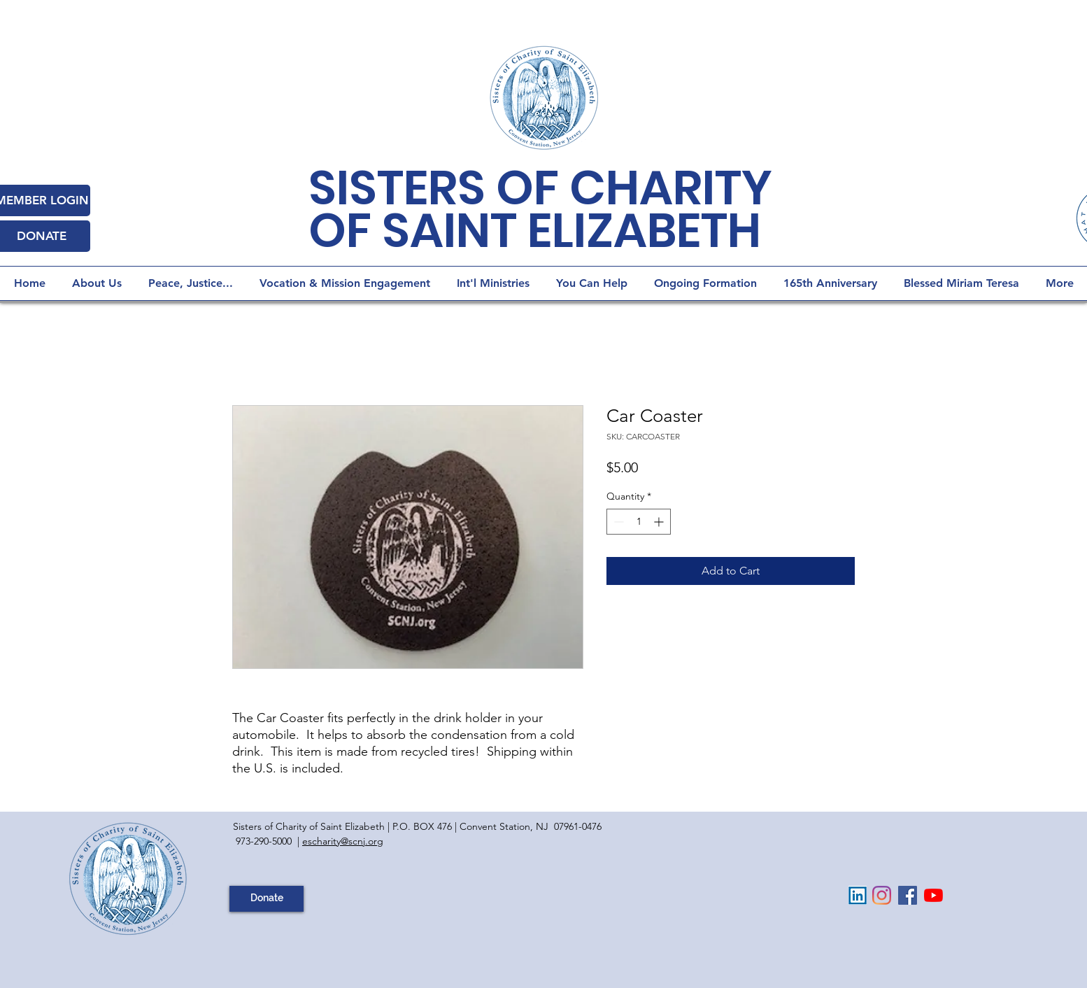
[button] (705, 283)
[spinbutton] (638, 521)
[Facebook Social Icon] (907, 895)
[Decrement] (617, 521)
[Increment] (660, 521)
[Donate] (266, 899)
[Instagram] (881, 895)
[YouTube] (933, 895)
